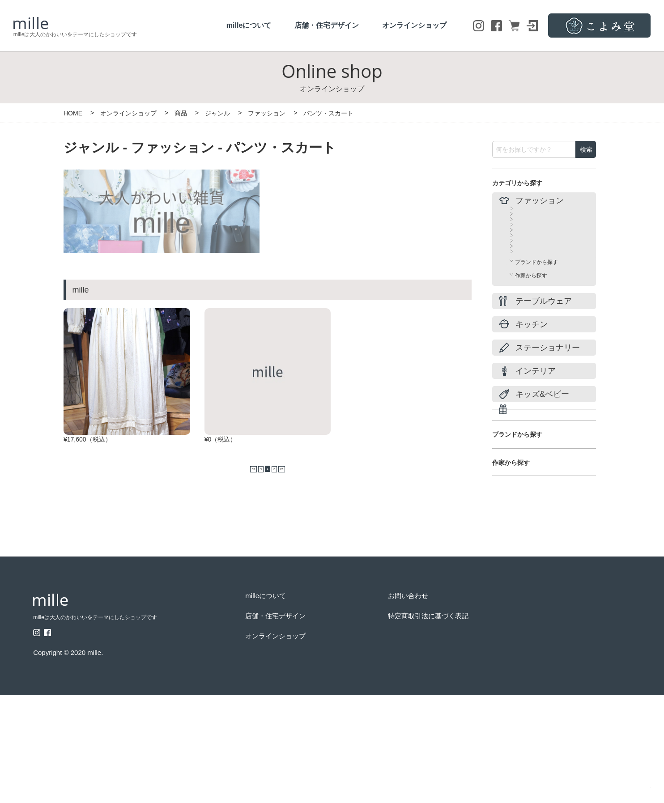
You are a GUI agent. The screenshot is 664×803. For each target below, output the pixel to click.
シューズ (525, 306)
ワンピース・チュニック (544, 241)
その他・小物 (531, 338)
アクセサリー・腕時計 (542, 322)
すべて (523, 209)
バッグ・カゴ (531, 290)
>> (298, 498)
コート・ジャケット (539, 274)
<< (236, 498)
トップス (525, 225)
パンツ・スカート (536, 258)
